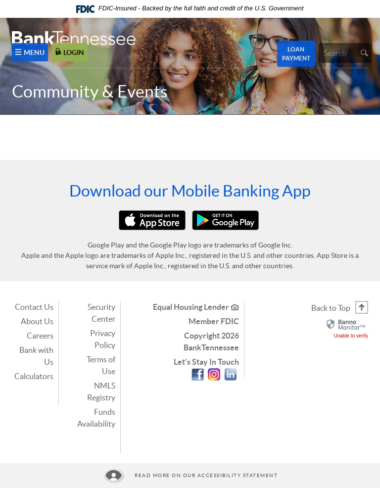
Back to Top (330, 307)
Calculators (33, 376)
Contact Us (34, 306)
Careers (40, 335)
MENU (30, 52)
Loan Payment (296, 53)
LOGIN (69, 52)
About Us (37, 321)
